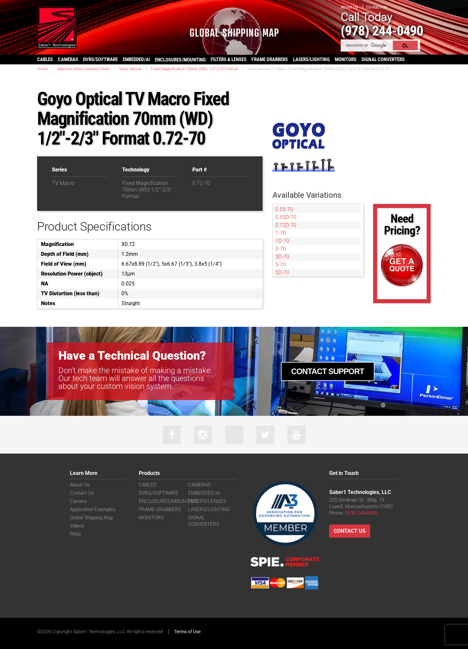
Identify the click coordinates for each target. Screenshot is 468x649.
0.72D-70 (285, 225)
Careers (78, 501)
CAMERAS (68, 59)
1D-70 (282, 241)
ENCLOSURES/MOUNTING (168, 501)
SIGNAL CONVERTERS (383, 59)
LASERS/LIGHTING (311, 59)
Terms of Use (187, 631)
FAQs (75, 534)
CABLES (45, 59)
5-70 (280, 264)
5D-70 (282, 272)
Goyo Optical (130, 69)
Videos (77, 526)
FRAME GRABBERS (269, 59)
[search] (367, 45)
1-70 (280, 233)
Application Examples (93, 509)
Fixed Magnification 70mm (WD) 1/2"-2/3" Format (194, 69)
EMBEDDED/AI (136, 59)
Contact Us (377, 7)
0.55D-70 (285, 217)
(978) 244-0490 (382, 31)
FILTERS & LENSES (228, 59)
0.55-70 (284, 209)
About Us (349, 7)
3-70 (280, 249)
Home (42, 69)
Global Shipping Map (91, 518)
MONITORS (346, 59)
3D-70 (282, 257)
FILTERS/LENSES (207, 501)
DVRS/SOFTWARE (100, 59)
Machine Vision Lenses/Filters (83, 69)
